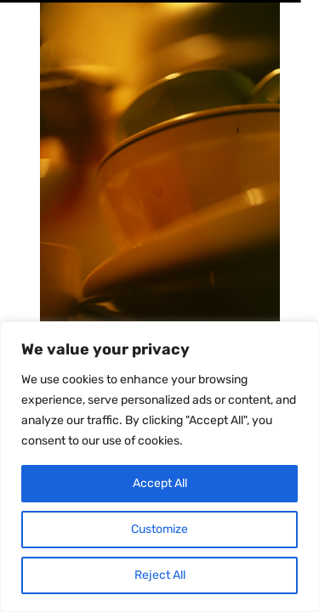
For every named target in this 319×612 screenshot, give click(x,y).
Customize (159, 529)
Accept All (160, 483)
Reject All (159, 575)
